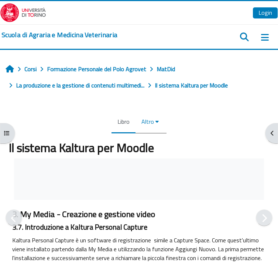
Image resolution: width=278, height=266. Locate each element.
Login (265, 12)
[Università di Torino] (23, 11)
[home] (59, 35)
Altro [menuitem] (147, 121)
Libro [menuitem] (123, 121)
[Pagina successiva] (264, 217)
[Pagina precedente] (14, 217)
